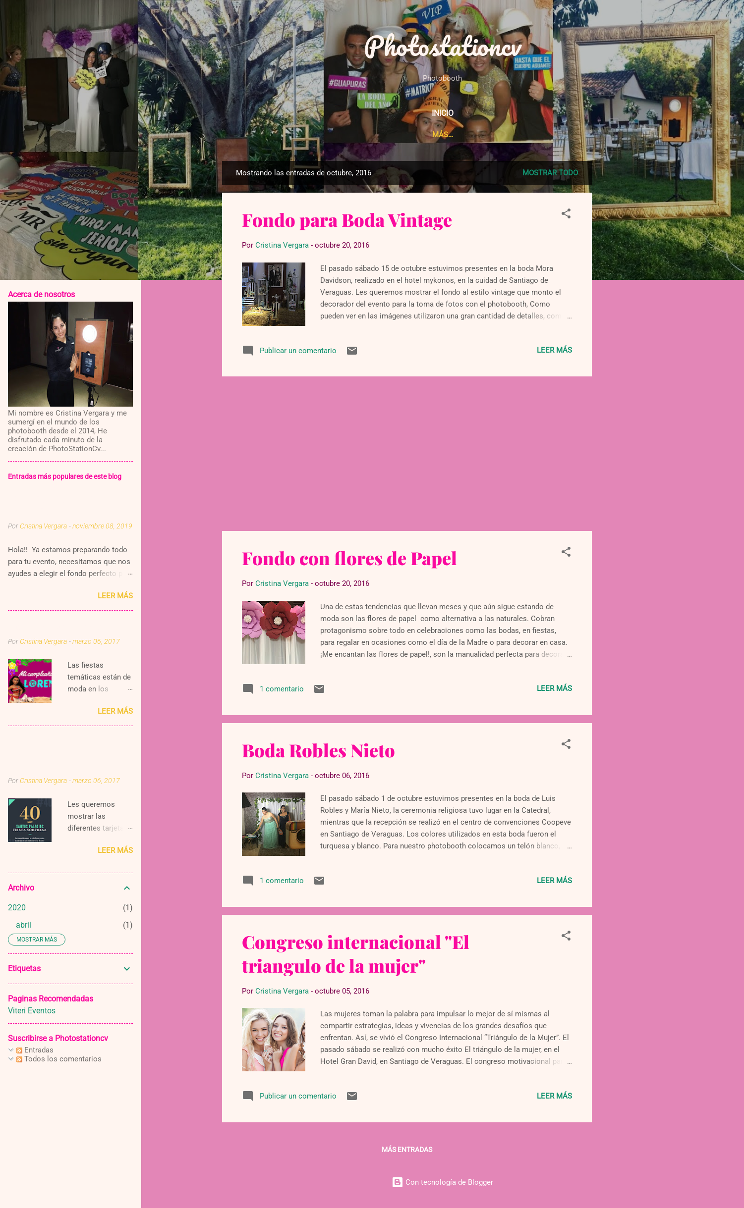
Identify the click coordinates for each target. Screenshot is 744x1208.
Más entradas (407, 1150)
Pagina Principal (287, 134)
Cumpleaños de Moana (55, 626)
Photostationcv (442, 45)
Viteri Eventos (32, 1010)
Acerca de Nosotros (377, 134)
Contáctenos (603, 134)
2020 (17, 907)
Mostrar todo (550, 172)
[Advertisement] (672, 309)
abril (23, 925)
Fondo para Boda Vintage (347, 219)
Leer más (554, 350)
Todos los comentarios (59, 1058)
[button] (566, 215)
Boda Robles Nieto (318, 750)
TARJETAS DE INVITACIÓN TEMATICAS (38, 754)
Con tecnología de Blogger (442, 1182)
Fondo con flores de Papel (349, 558)
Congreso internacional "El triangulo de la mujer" (355, 953)
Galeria (544, 134)
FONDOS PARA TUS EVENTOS (50, 505)
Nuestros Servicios (473, 134)
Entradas (35, 1050)
